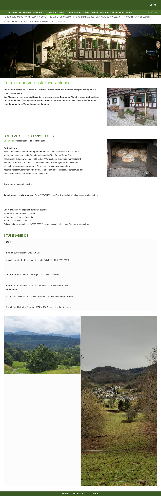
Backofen (8, 141)
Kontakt (66, 494)
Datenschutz (92, 494)
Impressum (78, 494)
